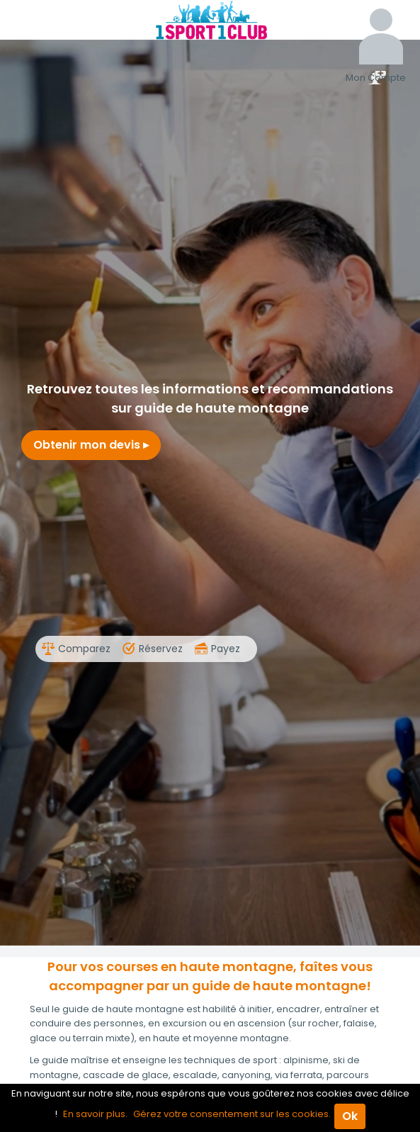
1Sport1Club (210, 20)
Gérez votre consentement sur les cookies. (232, 1114)
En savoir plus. (95, 1114)
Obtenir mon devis (91, 445)
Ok (350, 1116)
